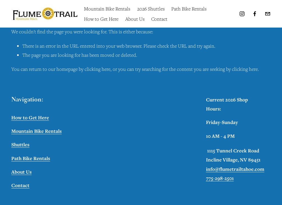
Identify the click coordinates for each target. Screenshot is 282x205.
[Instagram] (242, 14)
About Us (135, 19)
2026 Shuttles (151, 9)
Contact (159, 19)
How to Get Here (101, 19)
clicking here (97, 69)
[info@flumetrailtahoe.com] (268, 14)
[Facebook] (255, 14)
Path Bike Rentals (189, 9)
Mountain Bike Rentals (107, 9)
